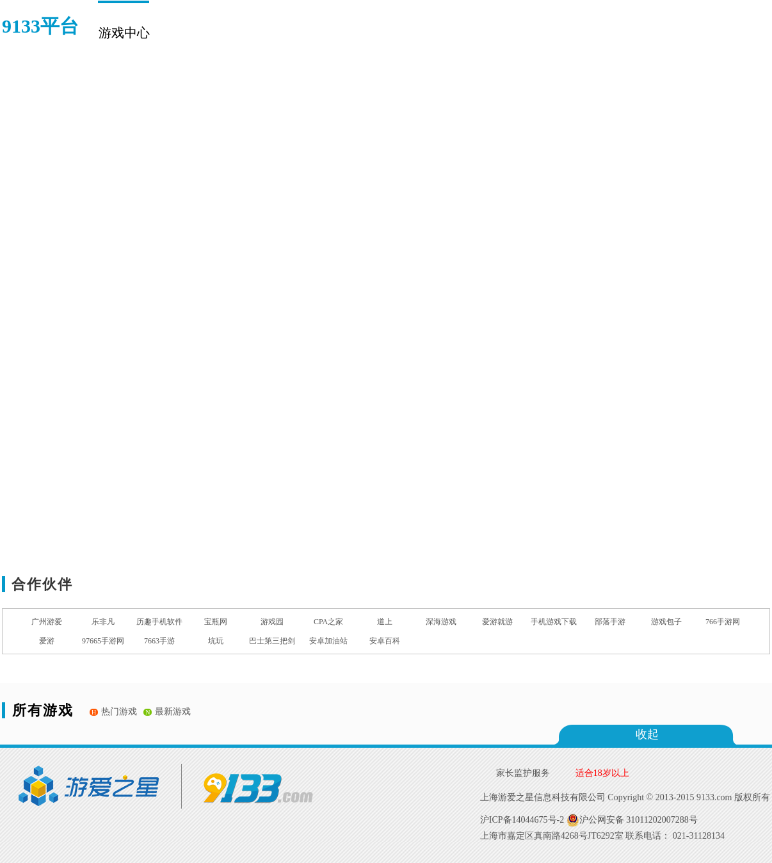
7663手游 (159, 640)
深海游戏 (441, 621)
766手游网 (722, 621)
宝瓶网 (215, 621)
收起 (647, 734)
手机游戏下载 (554, 621)
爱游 (46, 640)
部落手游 (610, 621)
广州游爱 (46, 621)
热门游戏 (113, 711)
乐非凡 (103, 621)
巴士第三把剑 (272, 640)
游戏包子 (666, 621)
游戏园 (272, 621)
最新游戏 (167, 711)
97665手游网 (103, 640)
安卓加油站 (328, 640)
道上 (384, 621)
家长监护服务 (523, 773)
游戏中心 (123, 33)
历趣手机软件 (159, 621)
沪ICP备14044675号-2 (522, 820)
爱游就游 (497, 621)
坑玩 (215, 640)
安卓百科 (384, 640)
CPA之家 (328, 621)
